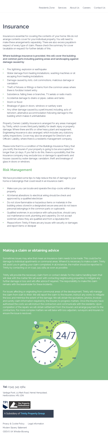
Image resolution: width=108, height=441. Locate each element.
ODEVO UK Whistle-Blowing (16, 431)
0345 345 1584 (16, 386)
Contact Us (99, 7)
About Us (74, 7)
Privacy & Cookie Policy (13, 424)
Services (62, 7)
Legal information (36, 424)
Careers (86, 7)
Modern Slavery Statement (15, 427)
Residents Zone (47, 7)
